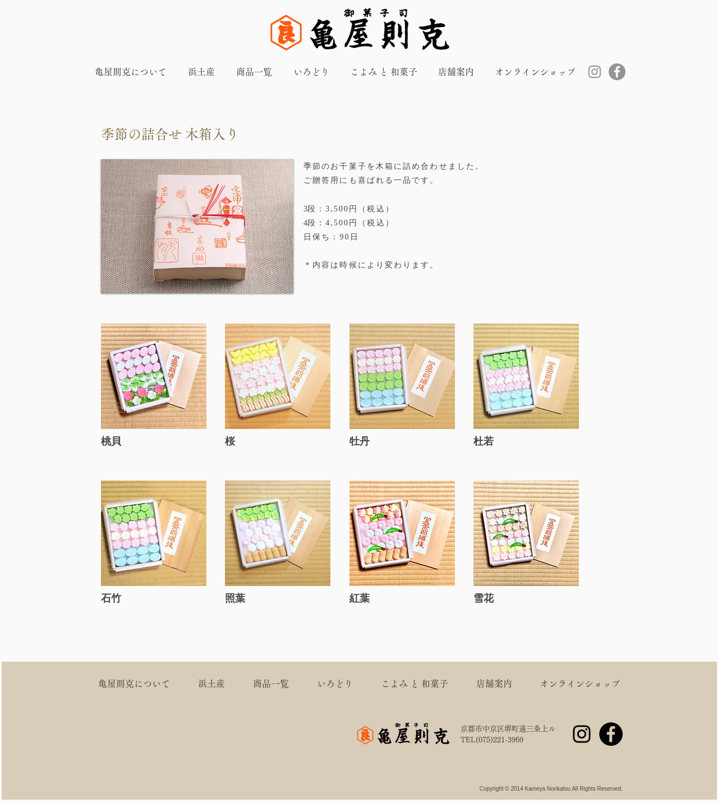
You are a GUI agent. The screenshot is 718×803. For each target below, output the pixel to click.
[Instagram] (594, 71)
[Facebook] (617, 71)
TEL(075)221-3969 (492, 740)
